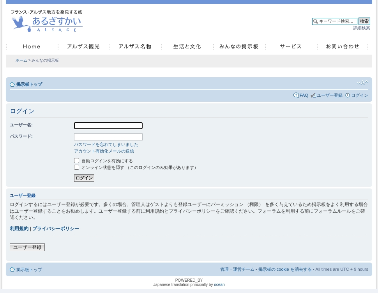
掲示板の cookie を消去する (285, 269)
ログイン (359, 95)
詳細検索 (361, 27)
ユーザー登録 (330, 95)
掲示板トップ (29, 84)
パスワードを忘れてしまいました (106, 144)
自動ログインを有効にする (103, 160)
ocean (219, 284)
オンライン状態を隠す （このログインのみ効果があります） (136, 167)
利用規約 (19, 228)
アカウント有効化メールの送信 (104, 151)
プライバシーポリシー (55, 228)
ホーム (21, 60)
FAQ (304, 95)
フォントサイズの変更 (362, 82)
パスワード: (21, 136)
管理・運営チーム (237, 269)
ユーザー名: (21, 125)
